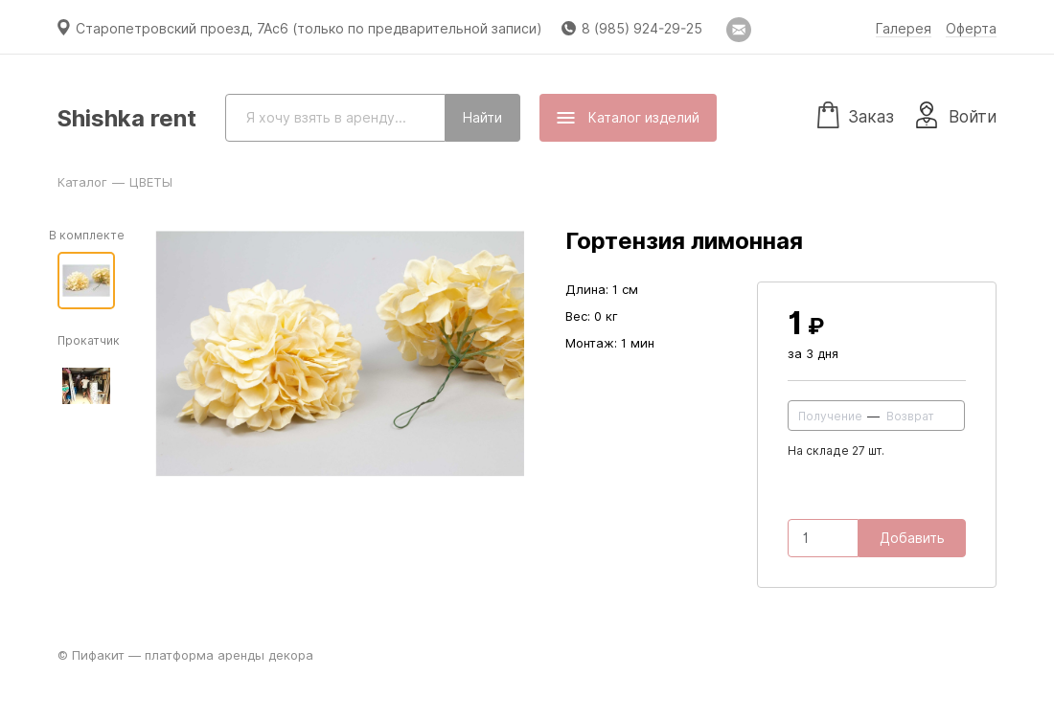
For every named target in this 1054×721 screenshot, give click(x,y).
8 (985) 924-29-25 (642, 28)
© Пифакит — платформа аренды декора (185, 655)
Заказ (855, 113)
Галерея (903, 28)
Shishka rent (126, 118)
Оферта (971, 28)
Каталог (82, 182)
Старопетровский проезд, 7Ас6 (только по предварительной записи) (309, 28)
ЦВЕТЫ (150, 182)
